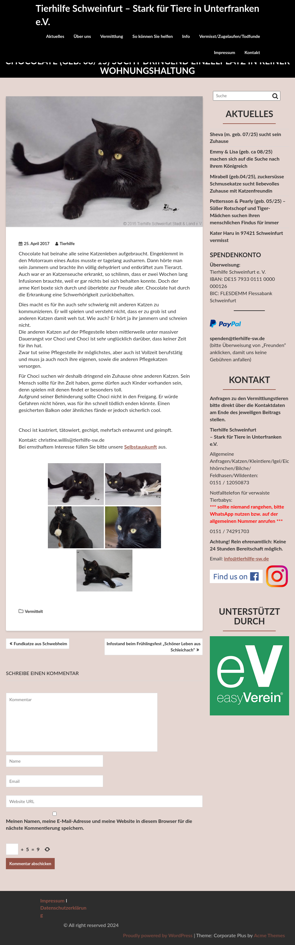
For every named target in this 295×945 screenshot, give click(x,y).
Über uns (82, 36)
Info (186, 36)
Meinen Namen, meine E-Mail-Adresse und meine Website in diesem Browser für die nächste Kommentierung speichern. (99, 824)
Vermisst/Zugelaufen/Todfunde (229, 36)
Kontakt (252, 52)
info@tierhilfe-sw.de (246, 558)
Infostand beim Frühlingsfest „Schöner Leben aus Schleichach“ (154, 646)
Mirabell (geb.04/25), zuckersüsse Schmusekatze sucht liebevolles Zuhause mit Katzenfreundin (247, 183)
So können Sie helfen (152, 36)
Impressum (224, 52)
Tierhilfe (65, 243)
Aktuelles (55, 36)
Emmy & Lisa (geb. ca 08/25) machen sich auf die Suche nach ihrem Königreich (244, 158)
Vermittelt (34, 611)
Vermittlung (111, 36)
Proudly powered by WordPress (225, 935)
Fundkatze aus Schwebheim (40, 643)
